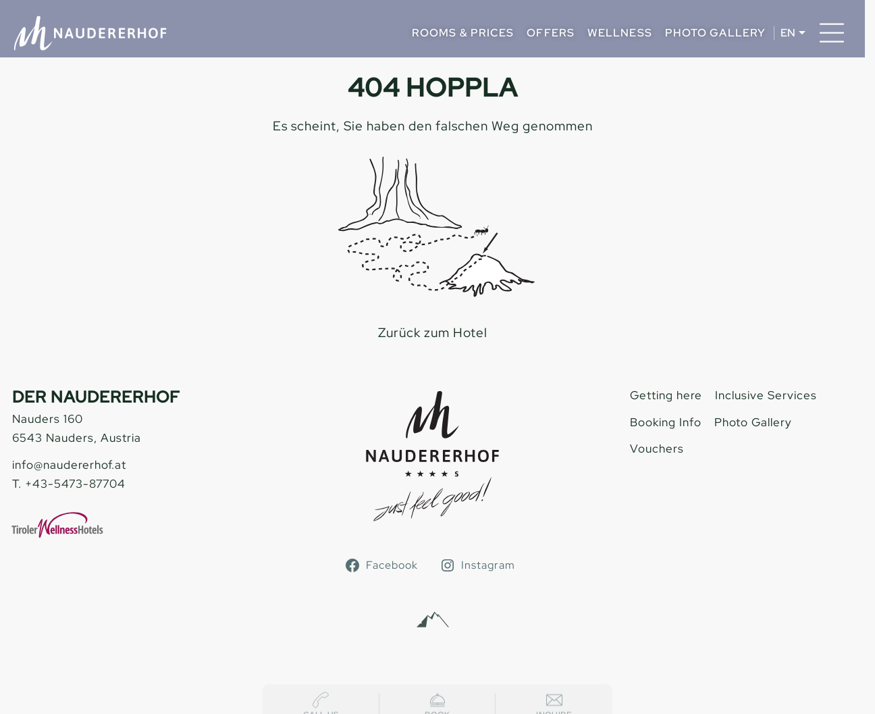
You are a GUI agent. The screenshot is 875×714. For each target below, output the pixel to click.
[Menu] (832, 33)
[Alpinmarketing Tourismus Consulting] (433, 620)
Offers (551, 33)
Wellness (619, 33)
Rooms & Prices (463, 33)
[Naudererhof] (90, 33)
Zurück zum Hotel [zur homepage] (432, 332)
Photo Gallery (715, 33)
